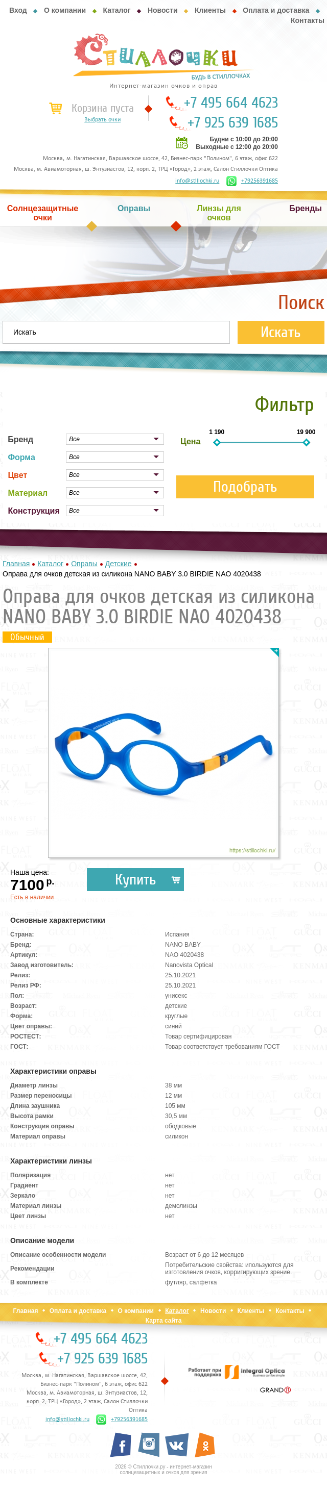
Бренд (20, 439)
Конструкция (33, 511)
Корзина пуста (103, 108)
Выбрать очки (102, 120)
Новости (163, 10)
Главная (25, 1310)
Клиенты (210, 10)
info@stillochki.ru (197, 181)
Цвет (17, 475)
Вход (18, 10)
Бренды (305, 208)
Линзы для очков (219, 213)
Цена (190, 441)
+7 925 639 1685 (233, 123)
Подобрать (245, 487)
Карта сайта (164, 1320)
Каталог (116, 10)
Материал (28, 493)
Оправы (134, 208)
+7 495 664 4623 (231, 103)
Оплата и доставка (276, 10)
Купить (135, 880)
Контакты (307, 20)
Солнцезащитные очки (43, 213)
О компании (65, 10)
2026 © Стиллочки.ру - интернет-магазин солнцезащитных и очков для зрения (163, 1469)
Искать (281, 332)
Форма (21, 457)
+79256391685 (252, 181)
